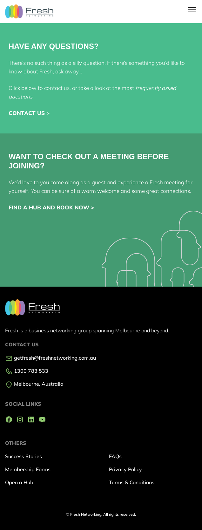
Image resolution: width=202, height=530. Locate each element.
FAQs (115, 456)
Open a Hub (19, 482)
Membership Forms (27, 469)
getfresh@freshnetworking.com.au (50, 358)
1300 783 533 (26, 371)
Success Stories (23, 456)
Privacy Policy (125, 469)
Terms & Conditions (131, 482)
